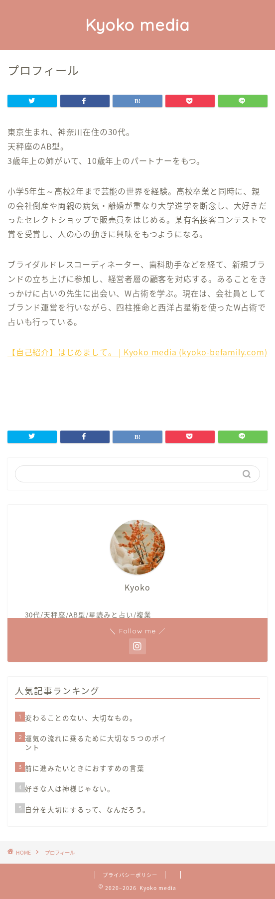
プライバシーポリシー (130, 875)
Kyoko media (137, 25)
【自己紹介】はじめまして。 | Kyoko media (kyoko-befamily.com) (137, 352)
